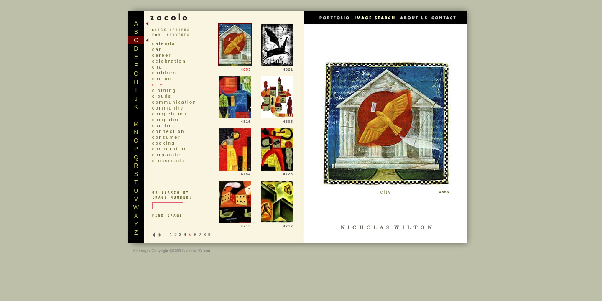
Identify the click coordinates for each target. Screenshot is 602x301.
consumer (166, 137)
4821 (277, 67)
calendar (165, 43)
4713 (235, 224)
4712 (277, 224)
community (168, 107)
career (161, 55)
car (157, 49)
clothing (164, 90)
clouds (162, 96)
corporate (166, 154)
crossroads (168, 160)
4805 (277, 120)
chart (160, 66)
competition (169, 113)
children (164, 72)
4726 (277, 172)
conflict (163, 125)
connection (168, 131)
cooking (163, 142)
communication (174, 102)
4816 (235, 120)
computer (166, 119)
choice (162, 78)
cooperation (170, 148)
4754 (235, 172)
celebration (169, 61)
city (157, 84)
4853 (235, 67)
